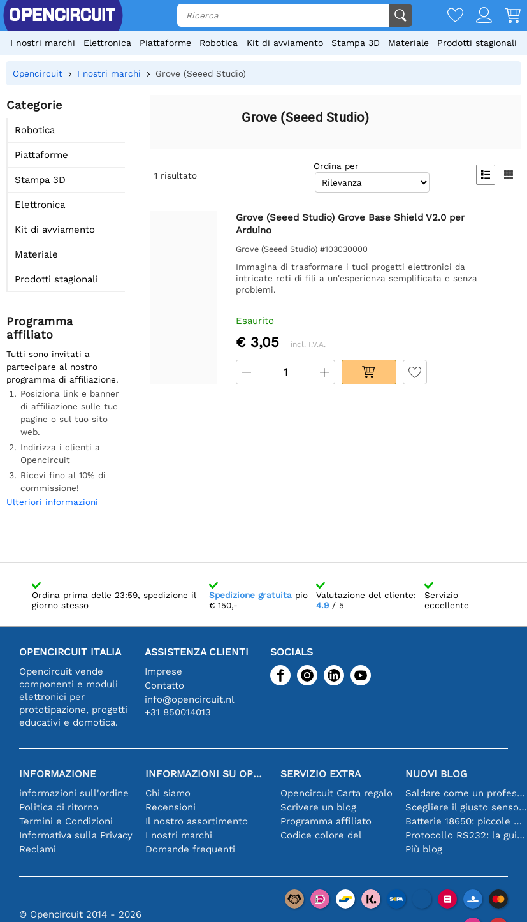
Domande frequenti (190, 849)
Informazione (57, 774)
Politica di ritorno (59, 807)
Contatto (164, 685)
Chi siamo (168, 793)
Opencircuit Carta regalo (336, 793)
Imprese (163, 671)
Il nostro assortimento (196, 821)
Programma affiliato (326, 821)
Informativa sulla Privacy (76, 835)
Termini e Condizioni (66, 821)
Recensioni (170, 807)
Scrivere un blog (318, 807)
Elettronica (107, 43)
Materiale (408, 43)
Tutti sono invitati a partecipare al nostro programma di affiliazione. (62, 366)
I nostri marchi (42, 43)
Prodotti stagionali (477, 43)
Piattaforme (165, 43)
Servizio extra (320, 774)
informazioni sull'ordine (74, 793)
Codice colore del (321, 835)
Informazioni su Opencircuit (206, 774)
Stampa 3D (355, 43)
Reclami (37, 849)
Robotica (218, 43)
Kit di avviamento (285, 43)
